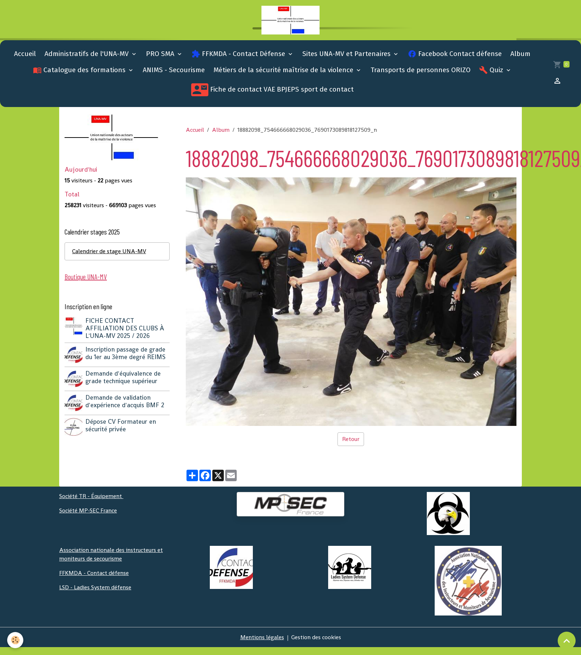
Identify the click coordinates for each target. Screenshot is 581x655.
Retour (350, 439)
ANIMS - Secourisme (174, 70)
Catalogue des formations (80, 70)
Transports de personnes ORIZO (420, 70)
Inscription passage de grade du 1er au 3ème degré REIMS (125, 353)
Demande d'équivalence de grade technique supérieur (123, 377)
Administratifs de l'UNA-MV (87, 54)
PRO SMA (161, 54)
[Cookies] (15, 640)
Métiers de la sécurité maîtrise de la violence (284, 70)
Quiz (492, 70)
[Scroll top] (567, 641)
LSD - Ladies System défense (95, 587)
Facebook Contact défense (455, 54)
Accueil (25, 54)
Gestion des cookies (316, 637)
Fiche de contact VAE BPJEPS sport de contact (272, 89)
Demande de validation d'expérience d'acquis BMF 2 (124, 401)
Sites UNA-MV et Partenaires (347, 54)
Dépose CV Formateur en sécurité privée (120, 425)
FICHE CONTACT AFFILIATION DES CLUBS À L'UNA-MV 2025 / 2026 (124, 328)
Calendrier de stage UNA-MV (109, 251)
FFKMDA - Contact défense (94, 573)
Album (520, 54)
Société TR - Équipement (91, 496)
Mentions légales (262, 637)
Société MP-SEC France (88, 510)
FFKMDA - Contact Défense (239, 54)
